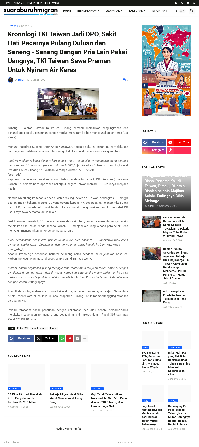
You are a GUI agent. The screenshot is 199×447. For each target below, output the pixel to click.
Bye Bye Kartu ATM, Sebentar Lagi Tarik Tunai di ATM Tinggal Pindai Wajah (152, 360)
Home (7, 3)
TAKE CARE (136, 10)
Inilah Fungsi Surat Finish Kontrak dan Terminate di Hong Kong (175, 297)
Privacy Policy (34, 3)
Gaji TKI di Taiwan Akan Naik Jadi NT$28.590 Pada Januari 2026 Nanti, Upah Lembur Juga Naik (109, 400)
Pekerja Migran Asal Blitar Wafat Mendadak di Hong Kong (67, 398)
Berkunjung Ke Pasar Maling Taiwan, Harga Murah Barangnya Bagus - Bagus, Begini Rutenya (179, 415)
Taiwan (53, 328)
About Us (19, 3)
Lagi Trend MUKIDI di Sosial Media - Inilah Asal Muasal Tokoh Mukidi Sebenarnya (152, 415)
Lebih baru (12, 442)
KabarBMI (27, 26)
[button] (182, 11)
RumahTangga (38, 328)
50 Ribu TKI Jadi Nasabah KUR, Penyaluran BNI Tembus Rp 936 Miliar (25, 398)
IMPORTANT (159, 10)
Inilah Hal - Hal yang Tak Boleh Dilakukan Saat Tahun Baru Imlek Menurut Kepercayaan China (179, 363)
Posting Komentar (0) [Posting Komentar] (68, 428)
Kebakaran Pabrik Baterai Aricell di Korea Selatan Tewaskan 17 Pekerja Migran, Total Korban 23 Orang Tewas (176, 226)
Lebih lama (123, 442)
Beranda (13, 26)
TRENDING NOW (86, 10)
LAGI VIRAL (113, 10)
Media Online (52, 3)
